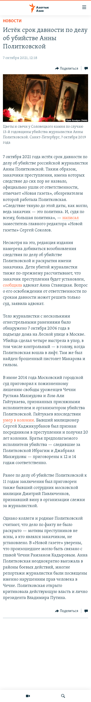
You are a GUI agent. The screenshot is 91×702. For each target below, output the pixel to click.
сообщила (12, 285)
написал (70, 218)
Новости (12, 21)
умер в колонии (18, 420)
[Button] (66, 68)
